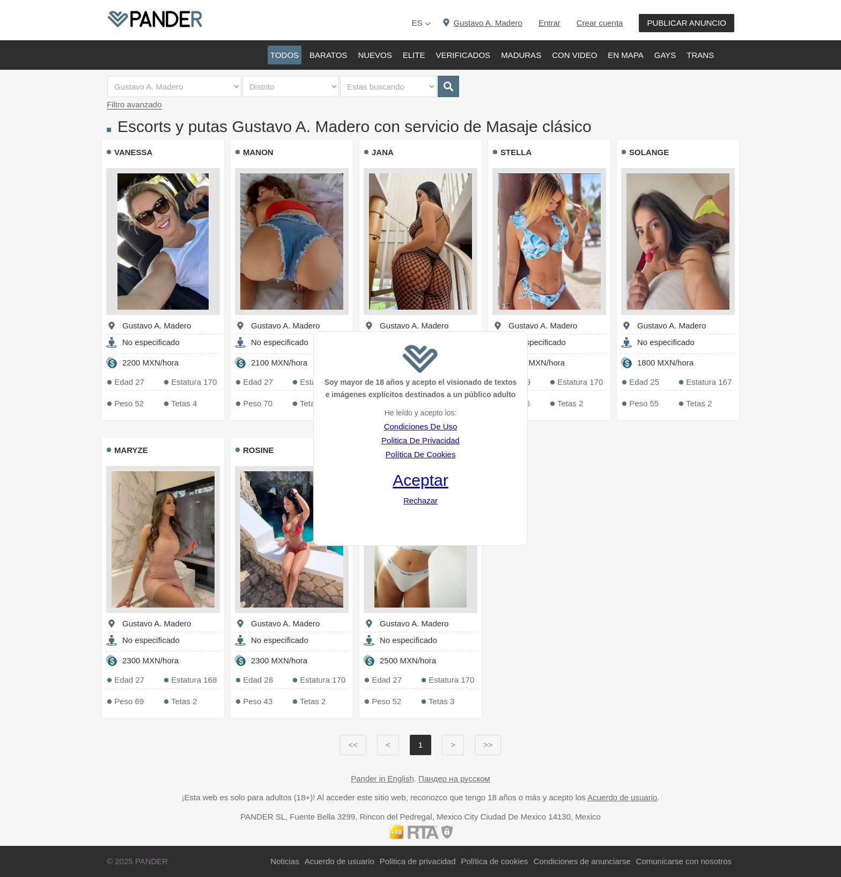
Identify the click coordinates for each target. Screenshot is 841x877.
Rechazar (420, 500)
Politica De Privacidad (420, 440)
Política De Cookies (421, 454)
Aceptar (420, 480)
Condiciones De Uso (421, 426)
